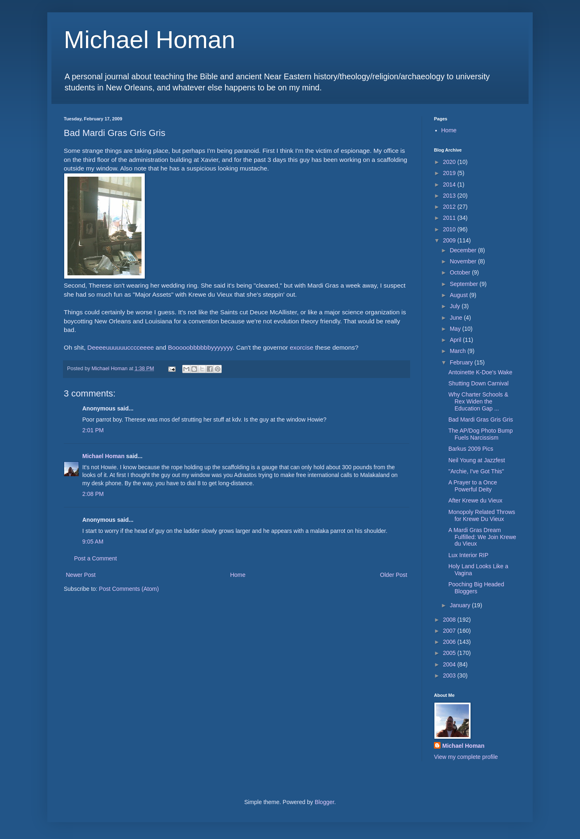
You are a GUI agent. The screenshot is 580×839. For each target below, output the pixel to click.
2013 (450, 195)
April (456, 340)
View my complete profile (466, 757)
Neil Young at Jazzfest (476, 460)
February (462, 362)
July (456, 306)
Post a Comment (95, 558)
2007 (450, 630)
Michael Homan (149, 39)
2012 (450, 206)
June (457, 317)
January (461, 605)
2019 (450, 173)
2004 (450, 664)
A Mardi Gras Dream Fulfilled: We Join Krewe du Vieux (482, 537)
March (458, 351)
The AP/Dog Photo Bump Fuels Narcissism (480, 434)
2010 (450, 229)
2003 (450, 675)
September (464, 284)
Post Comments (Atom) (129, 588)
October (461, 272)
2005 (450, 653)
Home (237, 575)
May (456, 328)
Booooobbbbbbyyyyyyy (200, 347)
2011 (450, 217)
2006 (450, 641)
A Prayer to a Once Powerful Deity (472, 486)
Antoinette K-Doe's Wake (480, 372)
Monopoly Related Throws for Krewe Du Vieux (481, 515)
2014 (450, 184)
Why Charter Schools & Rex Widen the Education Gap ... (478, 401)
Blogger (324, 802)
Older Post (393, 575)
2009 (450, 240)
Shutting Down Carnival (478, 383)
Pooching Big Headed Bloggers (476, 588)
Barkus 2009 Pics (470, 448)
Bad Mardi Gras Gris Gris (480, 419)
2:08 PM (93, 494)
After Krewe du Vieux (475, 500)
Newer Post (80, 575)
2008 (450, 619)
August (459, 295)
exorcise (301, 347)
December (464, 250)
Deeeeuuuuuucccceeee (120, 347)
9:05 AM (92, 541)
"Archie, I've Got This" (476, 471)
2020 (450, 162)
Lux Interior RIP (468, 555)
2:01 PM (93, 430)
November (464, 261)
